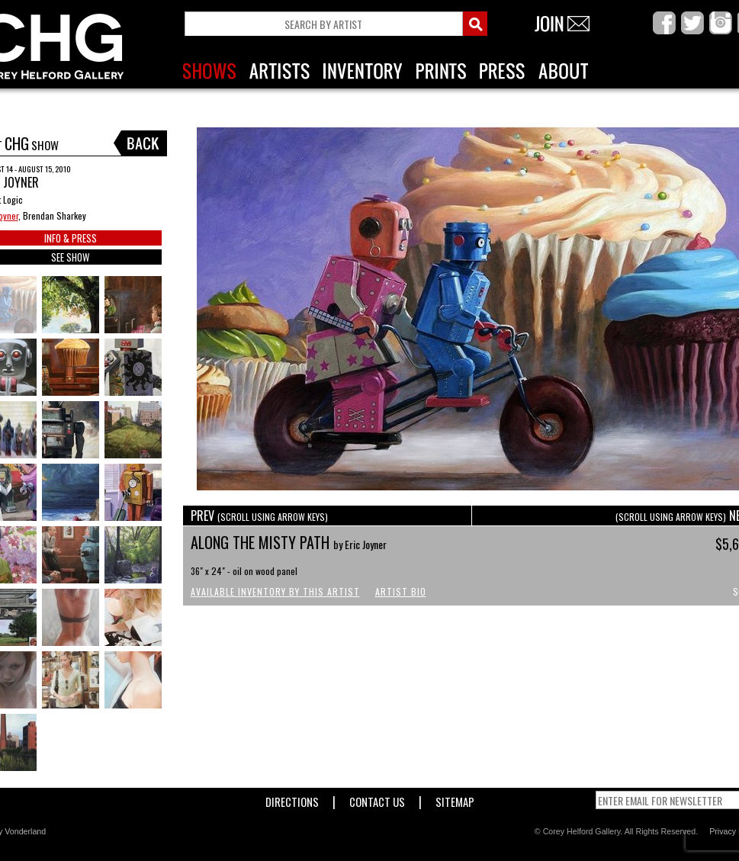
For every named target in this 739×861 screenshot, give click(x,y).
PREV (259, 515)
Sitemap (454, 799)
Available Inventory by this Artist (275, 591)
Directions (292, 799)
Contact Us (377, 799)
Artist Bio (400, 591)
